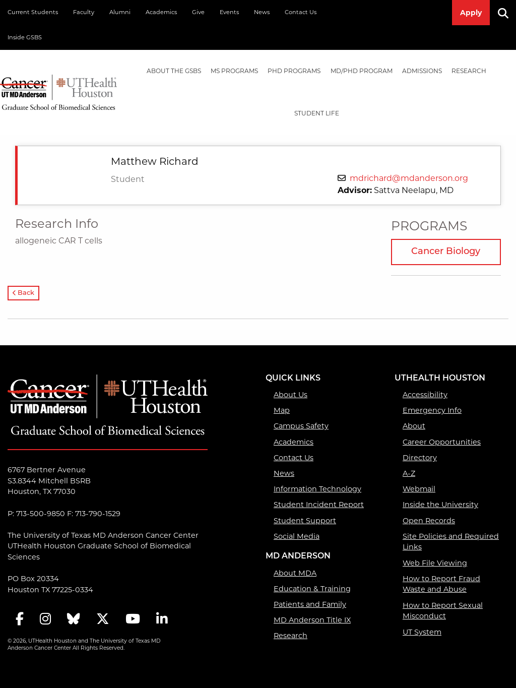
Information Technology (317, 488)
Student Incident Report (319, 504)
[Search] (507, 12)
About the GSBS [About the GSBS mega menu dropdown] (174, 71)
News (262, 12)
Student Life (316, 113)
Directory (420, 457)
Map (282, 410)
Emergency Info (432, 410)
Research (290, 635)
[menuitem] (174, 71)
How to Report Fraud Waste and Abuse (441, 584)
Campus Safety (301, 425)
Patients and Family (310, 604)
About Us (290, 394)
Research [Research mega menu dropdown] (469, 71)
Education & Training (312, 588)
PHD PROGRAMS (294, 71)
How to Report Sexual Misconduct (443, 611)
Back (23, 293)
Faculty (83, 12)
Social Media (296, 536)
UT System (422, 632)
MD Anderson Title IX (312, 619)
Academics (161, 12)
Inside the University (440, 504)
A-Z (409, 473)
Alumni (120, 12)
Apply (471, 12)
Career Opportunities (442, 442)
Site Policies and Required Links (451, 542)
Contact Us (300, 12)
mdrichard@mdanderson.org (409, 178)
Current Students (33, 12)
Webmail (419, 488)
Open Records (429, 520)
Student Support (305, 520)
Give (198, 12)
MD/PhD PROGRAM (362, 71)
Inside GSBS (25, 37)
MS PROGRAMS (234, 71)
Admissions (422, 71)
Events (229, 12)
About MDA (295, 573)
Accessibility (425, 394)
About (414, 425)
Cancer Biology (445, 252)
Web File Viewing (435, 563)
